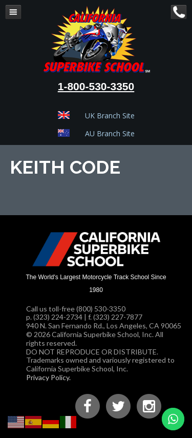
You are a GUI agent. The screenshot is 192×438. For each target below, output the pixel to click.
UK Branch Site (110, 115)
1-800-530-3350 (96, 86)
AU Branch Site (110, 133)
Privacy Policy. (48, 377)
